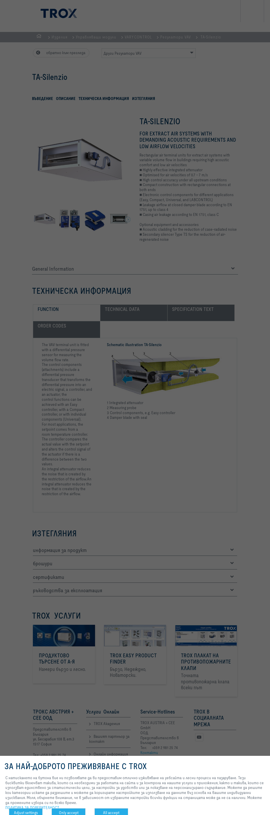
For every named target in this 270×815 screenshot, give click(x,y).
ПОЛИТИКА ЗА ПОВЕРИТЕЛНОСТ (32, 807)
